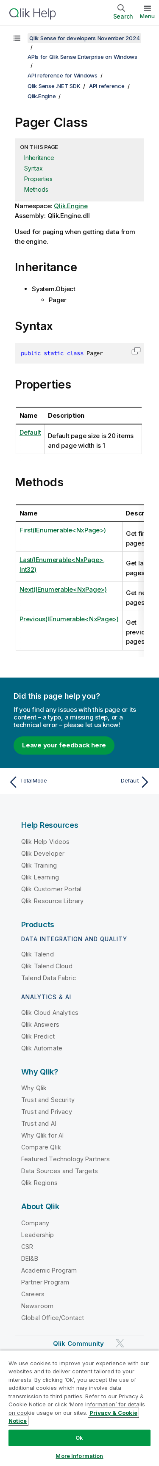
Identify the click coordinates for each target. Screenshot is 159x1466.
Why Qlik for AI (42, 1135)
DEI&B (29, 1258)
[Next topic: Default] (117, 782)
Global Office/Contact (52, 1317)
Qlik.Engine (42, 96)
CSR (27, 1246)
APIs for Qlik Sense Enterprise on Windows (82, 56)
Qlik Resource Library (52, 900)
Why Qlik (34, 1087)
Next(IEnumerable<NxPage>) (63, 589)
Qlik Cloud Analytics (49, 1012)
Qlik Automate (41, 1048)
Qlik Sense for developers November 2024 (84, 38)
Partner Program (45, 1282)
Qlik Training (39, 865)
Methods (36, 189)
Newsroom (37, 1305)
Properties (38, 178)
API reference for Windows (63, 75)
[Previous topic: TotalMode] (42, 782)
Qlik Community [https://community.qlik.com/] (78, 1343)
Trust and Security (48, 1099)
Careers (33, 1294)
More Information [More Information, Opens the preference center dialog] (79, 1455)
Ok (79, 1437)
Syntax (33, 168)
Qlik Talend (37, 954)
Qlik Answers (40, 1024)
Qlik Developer (42, 853)
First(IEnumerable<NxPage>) (63, 530)
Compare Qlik (41, 1147)
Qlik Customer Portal (51, 889)
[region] (79, 1408)
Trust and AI (38, 1123)
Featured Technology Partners (65, 1159)
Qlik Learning (40, 877)
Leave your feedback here (64, 745)
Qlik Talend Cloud (47, 966)
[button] (136, 350)
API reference (107, 86)
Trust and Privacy (46, 1111)
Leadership (37, 1234)
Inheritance (39, 157)
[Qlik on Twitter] (120, 1343)
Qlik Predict (38, 1036)
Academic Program (49, 1270)
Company (35, 1222)
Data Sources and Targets (59, 1170)
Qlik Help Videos (45, 841)
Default (30, 432)
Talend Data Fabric (48, 977)
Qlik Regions (39, 1182)
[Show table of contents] (17, 38)
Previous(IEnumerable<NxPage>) (69, 619)
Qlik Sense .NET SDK (54, 86)
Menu (147, 16)
